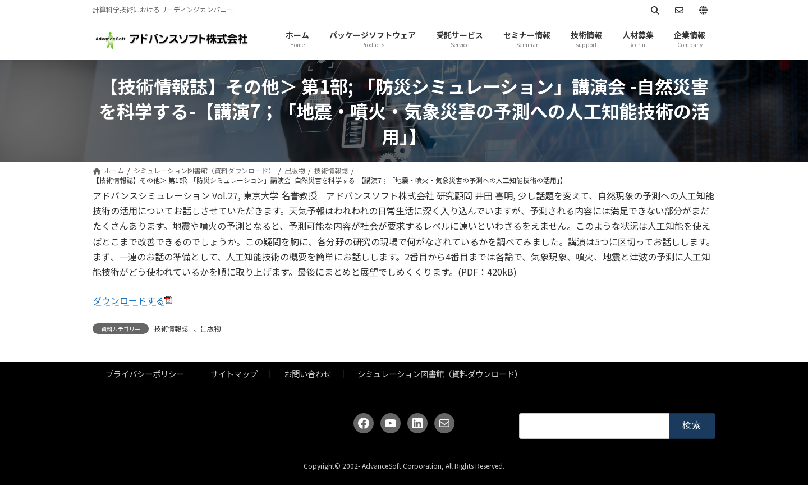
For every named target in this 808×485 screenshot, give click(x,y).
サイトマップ (234, 373)
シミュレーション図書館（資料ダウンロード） (439, 373)
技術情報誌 (171, 328)
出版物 (210, 328)
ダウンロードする (128, 300)
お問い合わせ (307, 373)
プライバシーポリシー (144, 373)
